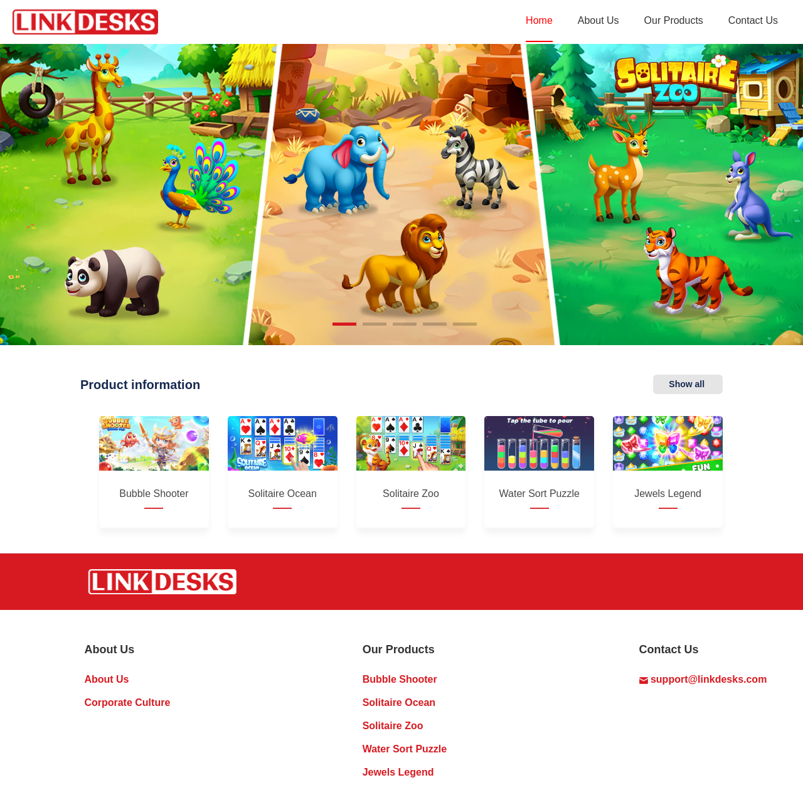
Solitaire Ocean (399, 702)
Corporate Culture (127, 702)
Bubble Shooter (400, 679)
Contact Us (753, 20)
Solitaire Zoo (393, 725)
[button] (344, 324)
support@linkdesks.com (703, 679)
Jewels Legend (398, 772)
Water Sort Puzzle (405, 749)
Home (539, 20)
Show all (688, 384)
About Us (598, 20)
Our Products (673, 20)
